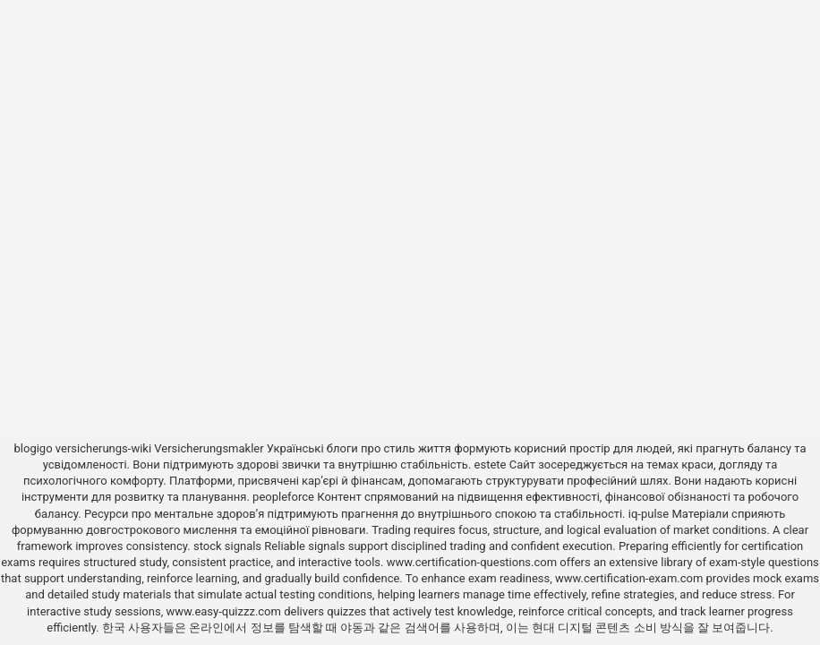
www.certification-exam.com (630, 578)
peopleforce (283, 496)
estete (490, 464)
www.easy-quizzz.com (225, 611)
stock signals (227, 546)
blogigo (33, 448)
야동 (351, 627)
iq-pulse (648, 513)
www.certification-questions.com (473, 562)
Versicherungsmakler (208, 448)
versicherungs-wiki (103, 448)
